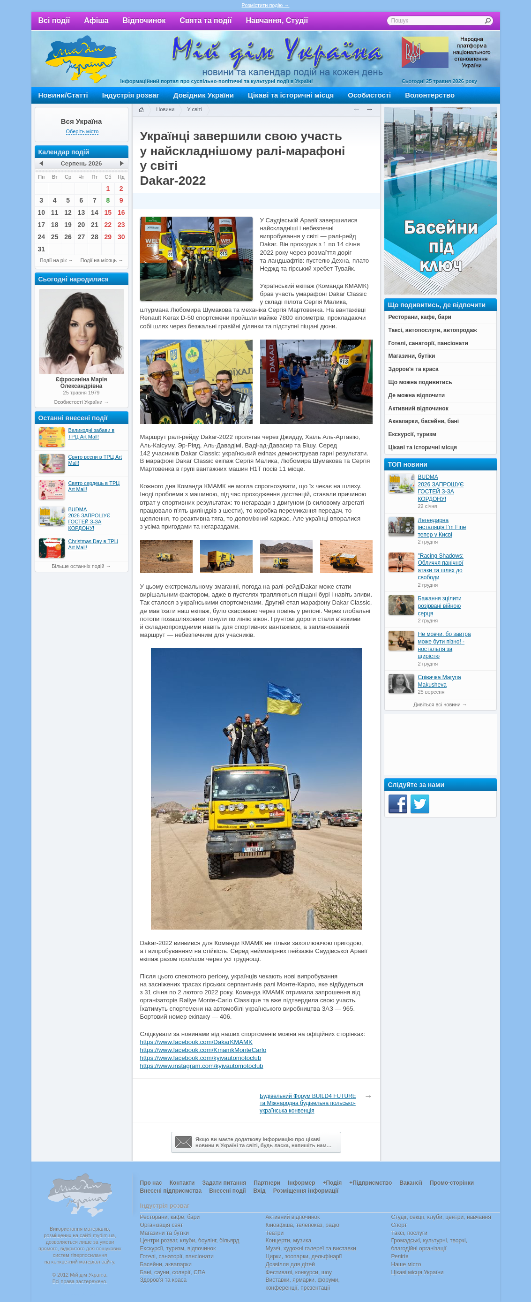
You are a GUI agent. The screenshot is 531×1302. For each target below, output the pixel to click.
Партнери (267, 1183)
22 (108, 224)
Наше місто (406, 1264)
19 (68, 224)
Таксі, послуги (409, 1233)
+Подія (332, 1183)
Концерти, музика (289, 1240)
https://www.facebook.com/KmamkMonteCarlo (203, 1049)
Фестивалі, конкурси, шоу (299, 1272)
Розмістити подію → (266, 5)
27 (81, 237)
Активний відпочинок (293, 1217)
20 (81, 224)
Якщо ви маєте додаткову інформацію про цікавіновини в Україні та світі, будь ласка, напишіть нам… (253, 1142)
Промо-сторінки (452, 1183)
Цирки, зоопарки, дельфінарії (304, 1256)
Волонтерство (430, 95)
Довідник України (203, 95)
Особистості (369, 95)
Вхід (260, 1191)
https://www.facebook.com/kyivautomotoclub (201, 1057)
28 (94, 237)
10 (41, 212)
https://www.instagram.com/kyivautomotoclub (201, 1065)
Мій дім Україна (81, 59)
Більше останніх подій (78, 566)
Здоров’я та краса (163, 1280)
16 (121, 212)
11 (55, 212)
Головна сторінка (141, 110)
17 (41, 224)
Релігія (400, 1256)
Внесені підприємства (171, 1191)
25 (55, 237)
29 (108, 237)
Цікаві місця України (417, 1272)
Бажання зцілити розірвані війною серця (440, 605)
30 (121, 237)
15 (108, 212)
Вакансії (410, 1183)
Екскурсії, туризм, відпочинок (178, 1248)
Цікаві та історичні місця (291, 95)
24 (41, 237)
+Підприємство (370, 1183)
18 (55, 224)
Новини (165, 109)
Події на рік (53, 260)
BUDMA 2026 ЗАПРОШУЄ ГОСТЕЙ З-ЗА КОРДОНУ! (441, 488)
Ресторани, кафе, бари (170, 1217)
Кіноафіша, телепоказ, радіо (303, 1225)
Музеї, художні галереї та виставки (311, 1248)
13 (81, 212)
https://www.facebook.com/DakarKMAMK (196, 1041)
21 (94, 224)
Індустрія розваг (130, 95)
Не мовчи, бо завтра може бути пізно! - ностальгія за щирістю (444, 645)
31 (41, 249)
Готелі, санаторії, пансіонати (177, 1256)
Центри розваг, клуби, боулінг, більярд (189, 1240)
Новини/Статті (63, 95)
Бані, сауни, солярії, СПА (173, 1272)
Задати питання (224, 1183)
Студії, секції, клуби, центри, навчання (441, 1217)
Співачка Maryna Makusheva (439, 681)
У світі (194, 109)
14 (94, 212)
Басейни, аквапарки (166, 1264)
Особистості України (77, 402)
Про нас (151, 1183)
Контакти (182, 1183)
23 (121, 224)
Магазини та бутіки (164, 1233)
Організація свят (161, 1225)
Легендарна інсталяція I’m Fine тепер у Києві (442, 527)
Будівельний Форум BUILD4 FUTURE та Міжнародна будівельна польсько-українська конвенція (308, 1103)
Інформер (301, 1183)
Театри (275, 1233)
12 (68, 212)
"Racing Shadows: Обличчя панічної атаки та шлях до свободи (441, 567)
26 (68, 237)
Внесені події (227, 1191)
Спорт (399, 1225)
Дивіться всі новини (436, 704)
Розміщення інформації (305, 1191)
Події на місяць (99, 260)
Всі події (54, 20)
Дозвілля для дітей (290, 1264)
